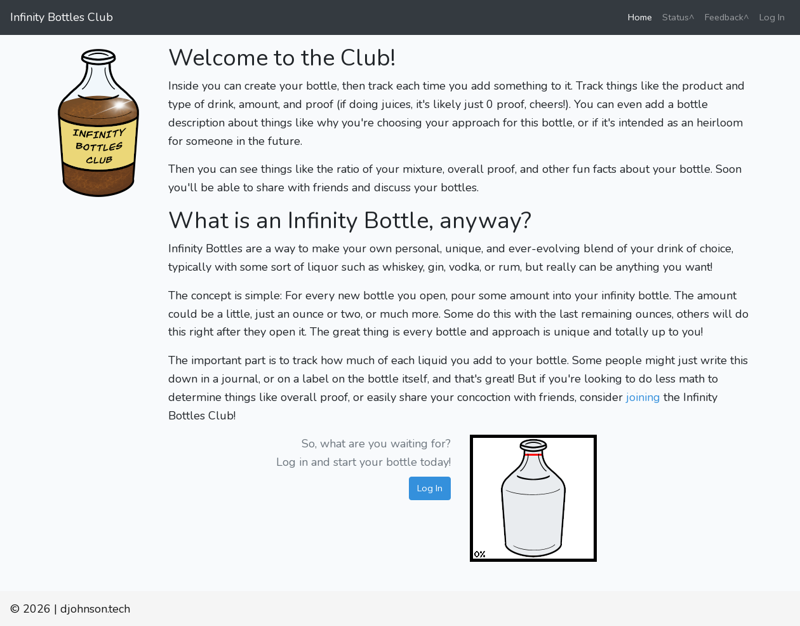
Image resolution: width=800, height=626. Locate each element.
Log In (772, 17)
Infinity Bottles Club (61, 17)
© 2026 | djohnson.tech (70, 608)
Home (642, 17)
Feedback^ (727, 17)
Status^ (678, 17)
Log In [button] (430, 488)
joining (643, 397)
